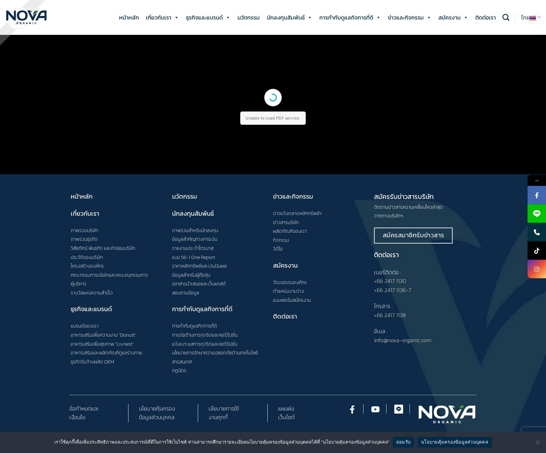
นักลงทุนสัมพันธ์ (289, 17)
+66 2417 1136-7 (392, 290)
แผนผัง (286, 408)
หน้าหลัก (129, 17)
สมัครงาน (453, 17)
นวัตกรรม (248, 17)
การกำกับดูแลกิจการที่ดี (350, 17)
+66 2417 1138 (390, 315)
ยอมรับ (403, 442)
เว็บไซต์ (286, 417)
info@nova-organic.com (402, 340)
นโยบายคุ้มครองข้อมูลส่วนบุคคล (454, 442)
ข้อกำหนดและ (84, 408)
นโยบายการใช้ (224, 408)
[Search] (505, 17)
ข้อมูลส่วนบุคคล (156, 417)
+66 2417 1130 (390, 281)
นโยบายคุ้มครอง (157, 408)
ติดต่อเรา (485, 17)
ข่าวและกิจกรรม (409, 17)
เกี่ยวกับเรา (162, 17)
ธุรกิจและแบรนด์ (208, 17)
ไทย (531, 17)
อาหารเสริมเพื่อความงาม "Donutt (103, 334)
